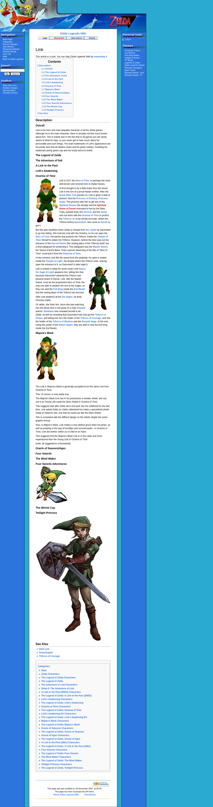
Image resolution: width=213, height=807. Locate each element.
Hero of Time (82, 180)
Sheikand (49, 311)
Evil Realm (79, 289)
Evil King (58, 289)
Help (5, 56)
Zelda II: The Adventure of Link (57, 688)
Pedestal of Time (72, 253)
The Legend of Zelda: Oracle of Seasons (62, 731)
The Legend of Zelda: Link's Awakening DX (64, 717)
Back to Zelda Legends (13, 59)
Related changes (10, 88)
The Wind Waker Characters (56, 757)
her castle (91, 230)
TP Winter (128, 60)
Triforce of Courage (90, 318)
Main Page (7, 39)
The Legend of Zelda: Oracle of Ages (60, 739)
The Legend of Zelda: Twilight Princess (62, 768)
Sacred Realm (58, 243)
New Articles (8, 47)
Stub (43, 670)
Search (5, 65)
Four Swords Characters (54, 749)
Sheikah (81, 308)
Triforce (67, 218)
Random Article (9, 51)
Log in (128, 39)
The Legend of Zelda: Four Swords (59, 753)
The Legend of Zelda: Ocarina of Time (61, 710)
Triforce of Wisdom (62, 321)
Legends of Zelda (132, 63)
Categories (44, 666)
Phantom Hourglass (133, 68)
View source (76, 38)
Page (45, 38)
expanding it (100, 56)
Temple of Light (54, 261)
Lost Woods (129, 53)
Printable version (10, 93)
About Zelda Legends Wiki (66, 794)
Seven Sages (66, 325)
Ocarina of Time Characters (56, 706)
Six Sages (67, 297)
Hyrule (103, 222)
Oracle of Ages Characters (55, 735)
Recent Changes (10, 44)
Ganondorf (80, 222)
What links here (9, 85)
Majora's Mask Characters (55, 721)
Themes (128, 45)
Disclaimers (90, 794)
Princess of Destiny (86, 198)
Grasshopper (46, 652)
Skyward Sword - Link (134, 72)
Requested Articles (11, 49)
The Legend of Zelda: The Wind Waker (61, 760)
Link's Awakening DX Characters (58, 713)
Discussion (59, 38)
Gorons (87, 212)
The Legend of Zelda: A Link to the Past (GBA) (65, 746)
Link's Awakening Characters (56, 699)
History (92, 38)
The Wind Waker (131, 55)
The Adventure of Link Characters (59, 684)
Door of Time (43, 236)
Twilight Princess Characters (56, 764)
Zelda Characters (50, 674)
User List (7, 54)
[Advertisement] (102, 6)
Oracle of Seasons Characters (57, 728)
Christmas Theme (132, 50)
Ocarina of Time (90, 215)
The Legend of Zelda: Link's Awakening (62, 702)
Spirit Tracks (130, 70)
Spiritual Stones (67, 205)
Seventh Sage (89, 321)
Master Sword (100, 246)
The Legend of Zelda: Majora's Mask (60, 724)
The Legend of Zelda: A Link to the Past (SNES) (66, 695)
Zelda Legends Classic (134, 65)
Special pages (9, 90)
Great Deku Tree (67, 195)
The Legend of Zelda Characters (58, 677)
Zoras (104, 212)
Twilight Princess (131, 58)
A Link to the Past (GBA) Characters (60, 742)
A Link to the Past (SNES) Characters (61, 692)
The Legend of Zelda (52, 681)
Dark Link (44, 649)
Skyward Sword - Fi (133, 75)
